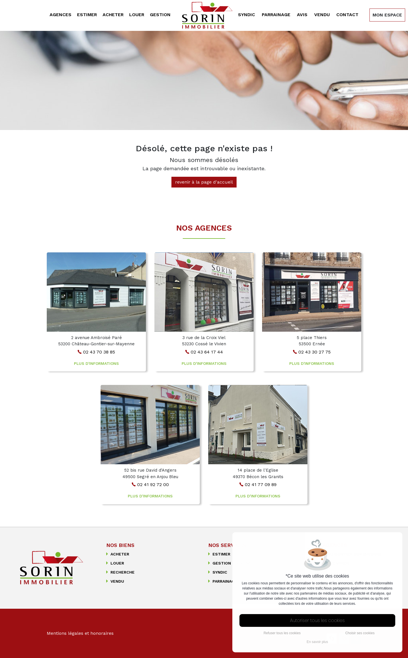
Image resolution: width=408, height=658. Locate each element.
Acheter (113, 14)
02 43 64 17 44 (204, 352)
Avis (302, 14)
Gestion (160, 14)
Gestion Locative (230, 563)
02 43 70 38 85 (96, 352)
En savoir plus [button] (317, 642)
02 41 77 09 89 (258, 484)
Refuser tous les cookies (282, 633)
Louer (136, 14)
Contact (347, 14)
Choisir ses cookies (360, 633)
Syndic (246, 14)
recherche (120, 572)
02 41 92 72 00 (150, 484)
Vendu (322, 14)
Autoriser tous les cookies (317, 620)
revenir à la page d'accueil (204, 182)
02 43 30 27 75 (312, 352)
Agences (60, 14)
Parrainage (276, 14)
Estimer (87, 14)
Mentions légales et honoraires (80, 633)
